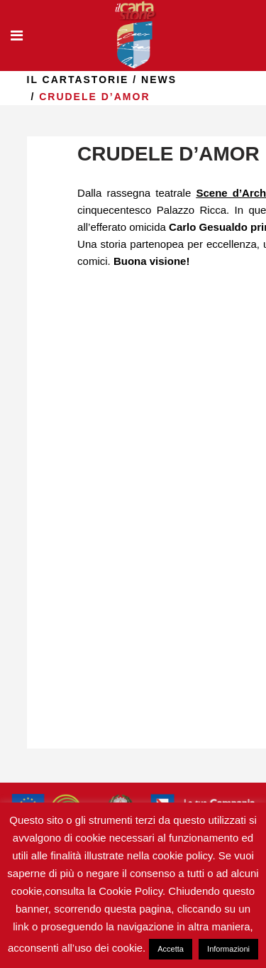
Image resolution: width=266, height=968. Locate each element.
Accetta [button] (170, 949)
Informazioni (228, 949)
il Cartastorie (78, 79)
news (159, 79)
